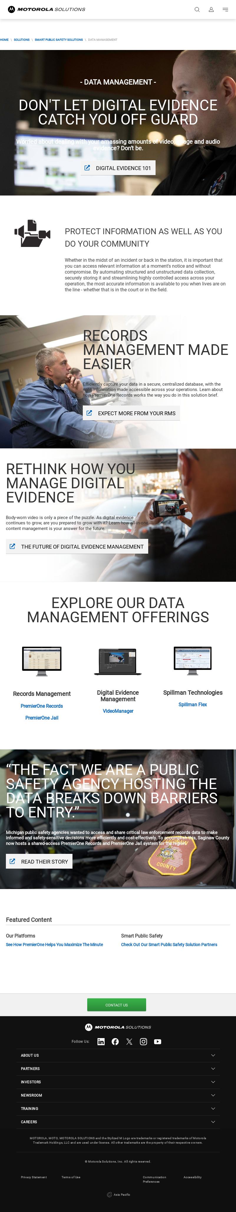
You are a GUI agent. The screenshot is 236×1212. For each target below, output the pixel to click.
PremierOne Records (42, 706)
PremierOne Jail (41, 718)
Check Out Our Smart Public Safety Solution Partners (169, 944)
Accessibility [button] (193, 1177)
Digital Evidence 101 (123, 168)
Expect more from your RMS (137, 413)
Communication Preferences (154, 1179)
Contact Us (116, 1005)
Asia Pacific (118, 1194)
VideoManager (118, 711)
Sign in (211, 9)
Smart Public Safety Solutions (59, 39)
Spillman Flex (193, 704)
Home (4, 39)
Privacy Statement (34, 1177)
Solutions (21, 39)
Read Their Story (44, 862)
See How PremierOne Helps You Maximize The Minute (54, 944)
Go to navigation (225, 9)
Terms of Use (71, 1177)
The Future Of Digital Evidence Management (82, 547)
